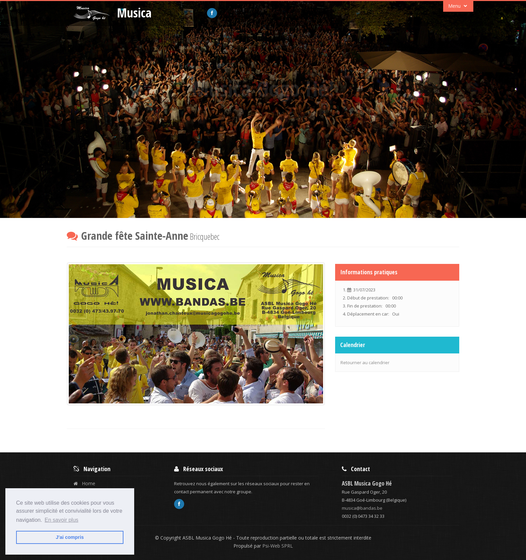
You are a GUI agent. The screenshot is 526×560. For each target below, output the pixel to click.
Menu (458, 6)
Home (84, 483)
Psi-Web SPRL (277, 546)
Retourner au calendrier (364, 362)
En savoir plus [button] (61, 520)
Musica (134, 12)
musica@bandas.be (362, 508)
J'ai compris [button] (70, 537)
